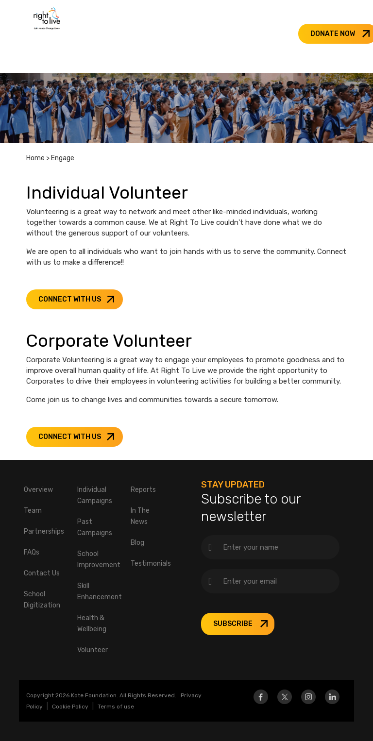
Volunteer (92, 650)
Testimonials (151, 563)
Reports (143, 490)
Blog (137, 543)
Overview (38, 490)
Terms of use (116, 706)
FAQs (31, 552)
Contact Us (42, 573)
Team (33, 510)
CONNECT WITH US (69, 299)
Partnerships (44, 531)
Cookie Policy (70, 706)
